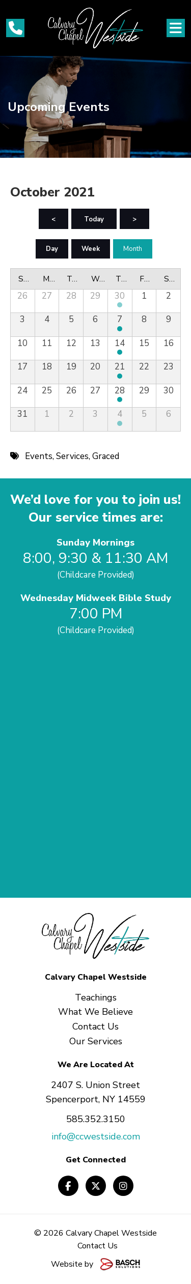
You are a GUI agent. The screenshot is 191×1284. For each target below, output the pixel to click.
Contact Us (97, 1245)
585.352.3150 (95, 1119)
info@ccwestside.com (95, 1136)
